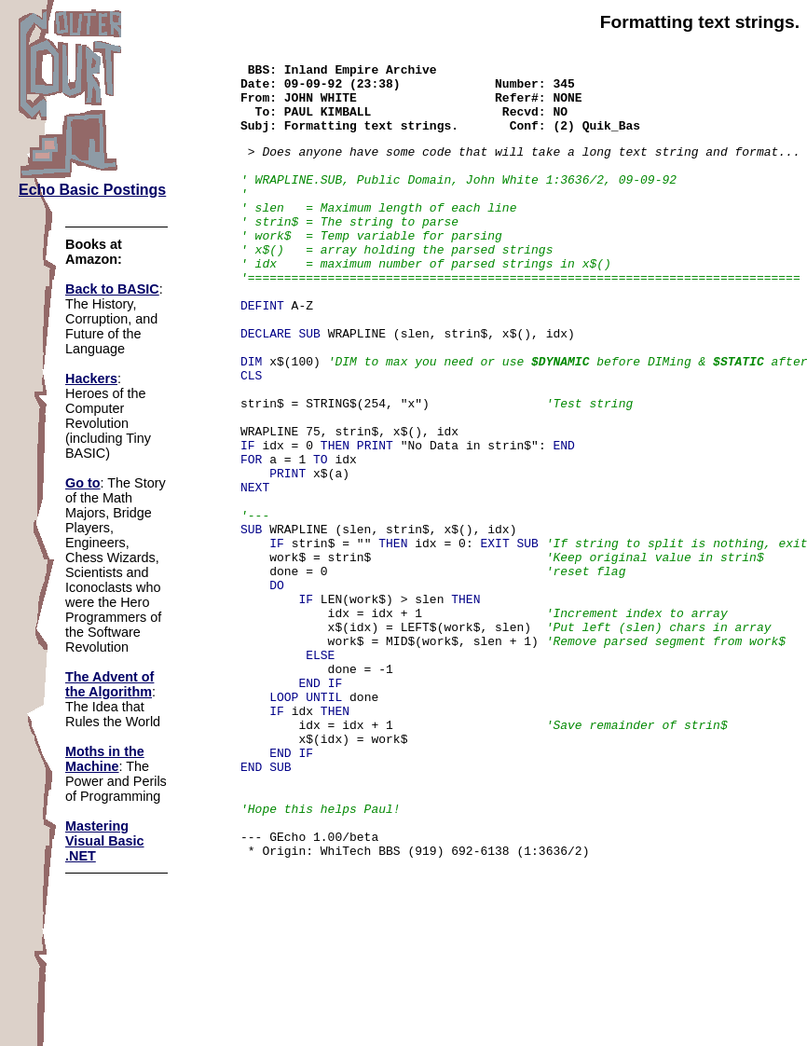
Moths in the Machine (104, 759)
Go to (83, 482)
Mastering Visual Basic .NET (104, 841)
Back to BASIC (112, 289)
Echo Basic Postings (92, 190)
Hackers (91, 378)
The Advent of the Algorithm (109, 684)
